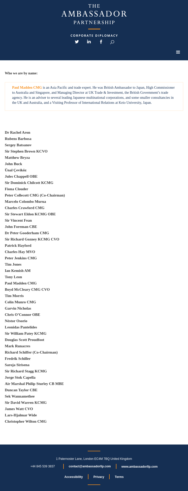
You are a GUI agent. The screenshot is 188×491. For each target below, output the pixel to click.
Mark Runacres (17, 346)
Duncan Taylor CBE (21, 390)
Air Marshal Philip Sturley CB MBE (34, 384)
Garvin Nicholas (18, 308)
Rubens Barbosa (18, 139)
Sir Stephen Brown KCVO (26, 151)
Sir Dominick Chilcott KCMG (29, 183)
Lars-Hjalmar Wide (21, 415)
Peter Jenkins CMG (21, 258)
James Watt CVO (19, 409)
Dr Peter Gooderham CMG (27, 233)
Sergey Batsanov (18, 145)
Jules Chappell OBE (21, 176)
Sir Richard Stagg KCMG (26, 371)
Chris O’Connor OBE (22, 315)
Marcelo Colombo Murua (25, 202)
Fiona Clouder (16, 189)
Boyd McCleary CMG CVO (27, 289)
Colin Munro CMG (20, 302)
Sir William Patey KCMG (25, 333)
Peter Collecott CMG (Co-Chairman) (35, 195)
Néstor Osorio (16, 321)
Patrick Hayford (18, 245)
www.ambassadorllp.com (139, 466)
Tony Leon (13, 277)
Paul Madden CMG (21, 283)
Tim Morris (14, 296)
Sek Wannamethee (20, 396)
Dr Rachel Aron (17, 132)
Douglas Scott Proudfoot (24, 340)
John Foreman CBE (21, 227)
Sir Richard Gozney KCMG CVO (32, 239)
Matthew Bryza (17, 158)
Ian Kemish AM (18, 271)
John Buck (13, 164)
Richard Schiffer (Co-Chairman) (31, 352)
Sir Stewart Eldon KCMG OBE (30, 214)
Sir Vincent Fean (18, 220)
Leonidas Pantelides (21, 327)
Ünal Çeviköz (15, 170)
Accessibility (73, 477)
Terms (119, 477)
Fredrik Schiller (18, 359)
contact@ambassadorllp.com (90, 466)
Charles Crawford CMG (24, 208)
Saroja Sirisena (17, 365)
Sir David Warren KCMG (26, 403)
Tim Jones (13, 264)
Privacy (98, 477)
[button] (178, 52)
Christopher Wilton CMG (26, 421)
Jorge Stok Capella (20, 377)
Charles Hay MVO (20, 252)
